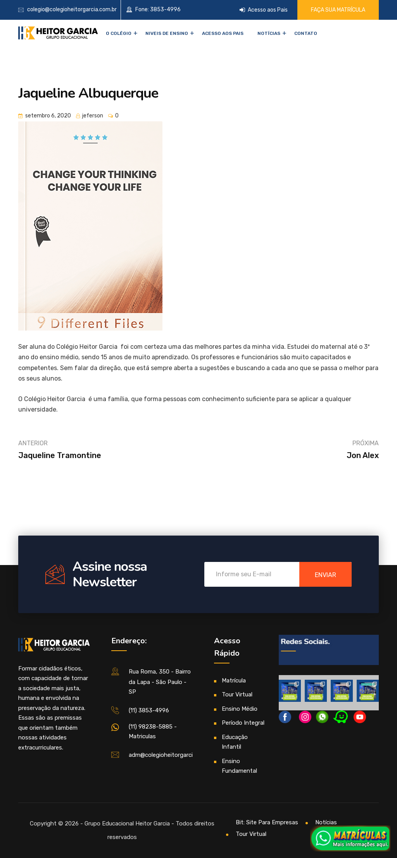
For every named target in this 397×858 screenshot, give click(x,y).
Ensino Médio (239, 708)
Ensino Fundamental (239, 766)
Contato (305, 33)
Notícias (268, 33)
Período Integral (243, 722)
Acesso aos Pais (264, 10)
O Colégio (118, 33)
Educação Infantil (235, 742)
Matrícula (234, 680)
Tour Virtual (237, 694)
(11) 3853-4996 (149, 710)
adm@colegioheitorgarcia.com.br (172, 754)
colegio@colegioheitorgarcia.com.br (72, 9)
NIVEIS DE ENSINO (166, 33)
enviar (325, 575)
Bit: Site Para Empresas (267, 822)
